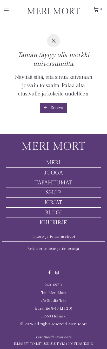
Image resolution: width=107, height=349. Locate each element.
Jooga (53, 173)
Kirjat (53, 203)
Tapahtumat (53, 183)
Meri (53, 163)
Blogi (53, 213)
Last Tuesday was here (53, 337)
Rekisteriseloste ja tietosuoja (53, 249)
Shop (53, 193)
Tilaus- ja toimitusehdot (53, 236)
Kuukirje (53, 223)
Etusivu (53, 108)
